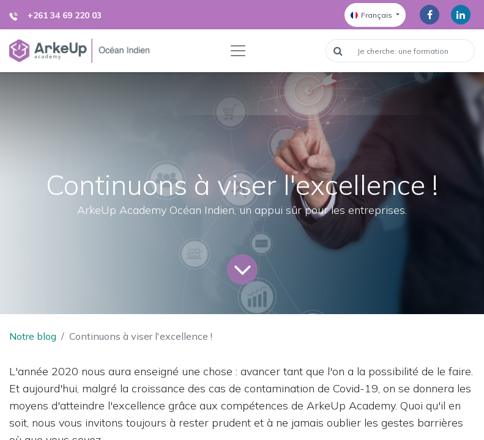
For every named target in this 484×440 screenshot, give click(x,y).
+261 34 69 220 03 (65, 15)
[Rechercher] (338, 50)
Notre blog (32, 336)
